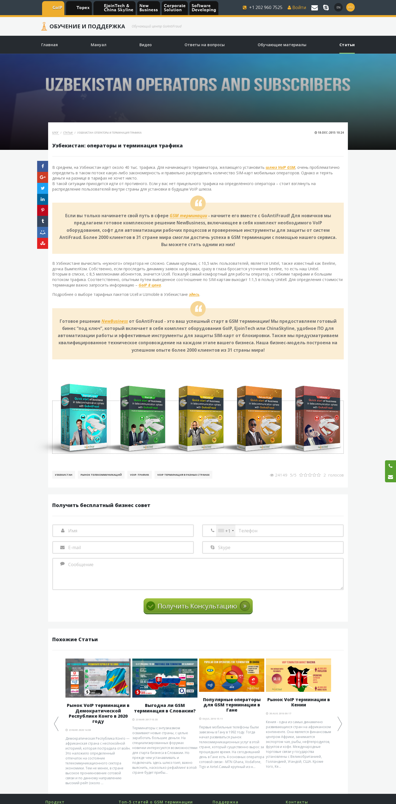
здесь (194, 295)
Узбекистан (63, 475)
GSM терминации (188, 216)
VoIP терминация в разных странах (183, 475)
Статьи (68, 132)
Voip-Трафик (139, 475)
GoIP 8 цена (150, 285)
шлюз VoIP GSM (280, 168)
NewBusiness (114, 321)
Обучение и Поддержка (87, 26)
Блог (55, 132)
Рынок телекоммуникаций (101, 475)
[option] (98, 722)
